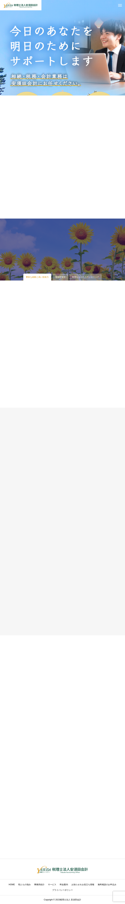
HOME (12, 884)
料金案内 (64, 884)
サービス (52, 884)
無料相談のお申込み (107, 884)
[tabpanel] (62, 48)
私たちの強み (24, 884)
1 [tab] (63, 91)
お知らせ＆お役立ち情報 (82, 884)
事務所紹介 (39, 884)
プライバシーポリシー (62, 890)
